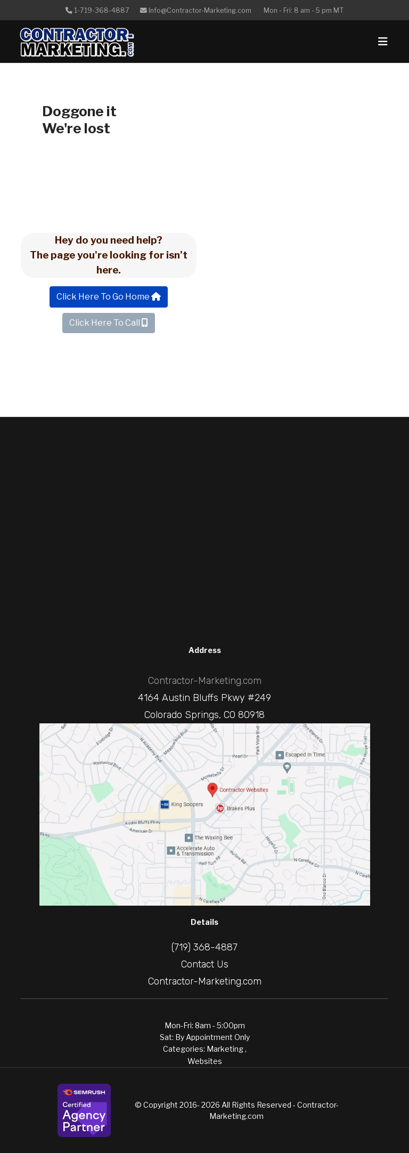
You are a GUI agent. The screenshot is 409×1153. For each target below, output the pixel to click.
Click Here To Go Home (108, 297)
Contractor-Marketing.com (204, 681)
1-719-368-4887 (101, 10)
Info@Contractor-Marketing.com (200, 10)
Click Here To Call (108, 323)
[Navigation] (382, 41)
